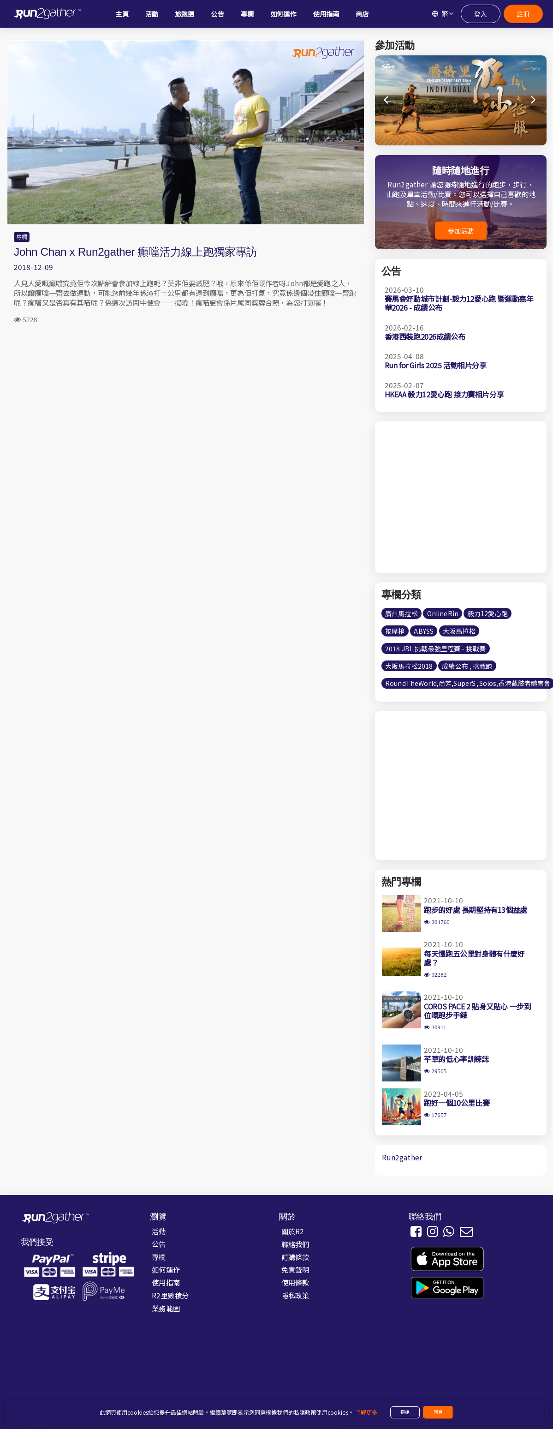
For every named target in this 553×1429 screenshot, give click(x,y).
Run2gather (402, 1157)
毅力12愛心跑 (488, 613)
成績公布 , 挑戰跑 (467, 666)
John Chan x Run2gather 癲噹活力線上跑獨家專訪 (135, 252)
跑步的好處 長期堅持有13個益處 (475, 909)
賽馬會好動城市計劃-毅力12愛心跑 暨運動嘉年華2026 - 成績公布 (459, 303)
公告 (159, 1244)
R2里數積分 (170, 1295)
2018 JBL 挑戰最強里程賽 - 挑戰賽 (435, 648)
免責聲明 (295, 1269)
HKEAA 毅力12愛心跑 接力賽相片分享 (444, 394)
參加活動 (461, 230)
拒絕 (405, 1412)
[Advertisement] (185, 404)
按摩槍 (394, 631)
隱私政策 (295, 1295)
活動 (159, 1231)
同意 (438, 1412)
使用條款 (295, 1282)
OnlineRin (442, 613)
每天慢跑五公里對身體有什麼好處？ (474, 958)
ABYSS (424, 631)
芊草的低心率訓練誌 (456, 1058)
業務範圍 (166, 1308)
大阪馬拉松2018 (409, 666)
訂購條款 (295, 1257)
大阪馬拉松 (459, 631)
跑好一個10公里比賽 (456, 1102)
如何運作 (166, 1269)
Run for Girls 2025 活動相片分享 (436, 365)
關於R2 (292, 1231)
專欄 (21, 237)
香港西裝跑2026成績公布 (425, 336)
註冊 (522, 13)
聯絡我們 (295, 1244)
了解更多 (366, 1412)
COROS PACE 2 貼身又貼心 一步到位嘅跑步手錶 (477, 1011)
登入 (480, 13)
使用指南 (166, 1282)
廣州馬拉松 (401, 613)
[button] (534, 100)
